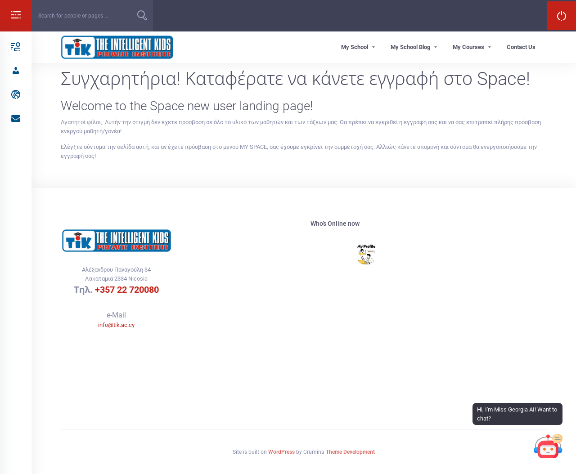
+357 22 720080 (127, 289)
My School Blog (410, 47)
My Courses (468, 47)
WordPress (281, 452)
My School (354, 47)
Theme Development (350, 452)
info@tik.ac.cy (116, 325)
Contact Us (521, 47)
